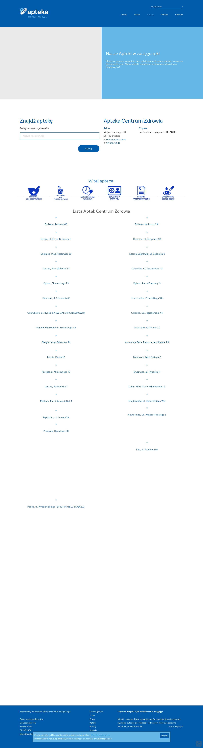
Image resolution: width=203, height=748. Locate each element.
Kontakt (179, 14)
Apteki (150, 14)
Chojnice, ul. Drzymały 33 (147, 238)
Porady (164, 14)
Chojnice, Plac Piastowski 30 (56, 254)
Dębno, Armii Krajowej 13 (147, 391)
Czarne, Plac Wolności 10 (56, 266)
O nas (124, 14)
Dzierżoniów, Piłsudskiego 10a (147, 678)
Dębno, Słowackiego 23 (56, 326)
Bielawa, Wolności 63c (147, 224)
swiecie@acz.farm (116, 139)
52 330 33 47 (113, 143)
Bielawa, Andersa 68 (56, 224)
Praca (137, 14)
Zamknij (164, 736)
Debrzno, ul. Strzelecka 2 (56, 524)
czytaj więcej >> (176, 726)
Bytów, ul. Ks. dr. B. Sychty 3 (56, 239)
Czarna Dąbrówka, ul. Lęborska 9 (147, 254)
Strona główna (96, 711)
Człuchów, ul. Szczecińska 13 (147, 278)
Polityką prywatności (100, 735)
